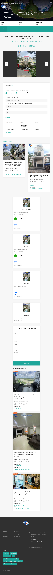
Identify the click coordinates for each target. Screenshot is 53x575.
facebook (12, 3)
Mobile (15, 344)
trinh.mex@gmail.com (21, 318)
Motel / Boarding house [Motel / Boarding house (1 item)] (9, 558)
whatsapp (4, 3)
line (9, 3)
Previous (6, 64)
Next (46, 64)
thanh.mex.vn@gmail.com (22, 212)
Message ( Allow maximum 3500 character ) (22, 350)
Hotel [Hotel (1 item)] (13, 556)
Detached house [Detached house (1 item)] (13, 553)
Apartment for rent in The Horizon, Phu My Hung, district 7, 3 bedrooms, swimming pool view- (25, 494)
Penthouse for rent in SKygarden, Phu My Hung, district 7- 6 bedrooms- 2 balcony (25, 454)
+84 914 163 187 (6, 2)
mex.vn (8, 570)
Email (15, 339)
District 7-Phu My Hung (32, 41)
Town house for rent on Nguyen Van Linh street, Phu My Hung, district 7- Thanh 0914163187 (13, 164)
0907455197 (20, 288)
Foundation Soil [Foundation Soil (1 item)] (7, 556)
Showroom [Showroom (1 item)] (20, 561)
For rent (6, 534)
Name (15, 333)
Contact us (17, 536)
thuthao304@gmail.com (22, 249)
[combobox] (9, 24)
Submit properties (19, 534)
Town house (22, 41)
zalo (7, 3)
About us (6, 536)
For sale (16, 41)
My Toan (40, 41)
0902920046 (20, 320)
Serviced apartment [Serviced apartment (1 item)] (8, 561)
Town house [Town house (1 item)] (6, 563)
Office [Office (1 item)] (17, 558)
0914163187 (20, 214)
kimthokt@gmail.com (21, 286)
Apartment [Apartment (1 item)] (6, 553)
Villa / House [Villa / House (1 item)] (13, 563)
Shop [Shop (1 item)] (15, 561)
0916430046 (20, 251)
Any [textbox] (2, 24)
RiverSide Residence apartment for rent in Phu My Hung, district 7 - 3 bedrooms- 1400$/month (26, 397)
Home (12, 41)
